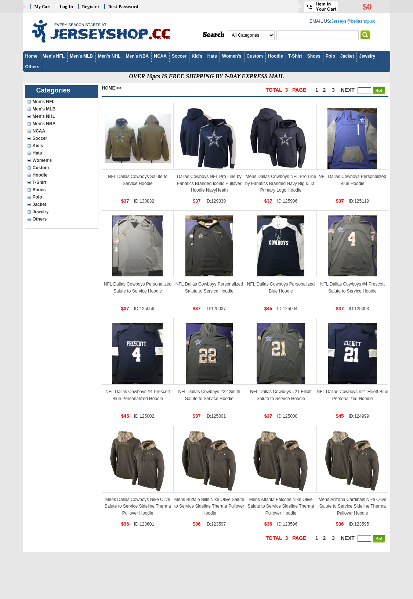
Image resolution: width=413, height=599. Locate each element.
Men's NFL (54, 56)
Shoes (313, 56)
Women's (232, 56)
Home (31, 56)
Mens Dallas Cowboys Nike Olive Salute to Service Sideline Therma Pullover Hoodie (137, 506)
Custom (255, 56)
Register (90, 6)
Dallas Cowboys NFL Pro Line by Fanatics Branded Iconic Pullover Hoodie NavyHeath (209, 183)
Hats (212, 56)
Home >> (112, 88)
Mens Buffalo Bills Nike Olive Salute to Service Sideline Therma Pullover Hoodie (209, 506)
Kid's (197, 56)
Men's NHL (109, 56)
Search (214, 34)
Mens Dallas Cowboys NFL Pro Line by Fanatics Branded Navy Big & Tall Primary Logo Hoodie (280, 183)
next (348, 90)
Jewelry (367, 56)
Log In (66, 6)
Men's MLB (81, 56)
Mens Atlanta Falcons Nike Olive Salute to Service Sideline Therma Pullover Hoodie (280, 506)
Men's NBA (137, 56)
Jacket (347, 56)
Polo (330, 56)
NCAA (160, 56)
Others (32, 66)
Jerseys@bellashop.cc (353, 21)
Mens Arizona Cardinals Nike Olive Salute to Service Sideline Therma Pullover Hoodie (353, 506)
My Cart (43, 6)
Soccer (179, 56)
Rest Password (123, 6)
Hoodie (275, 56)
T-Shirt (295, 56)
